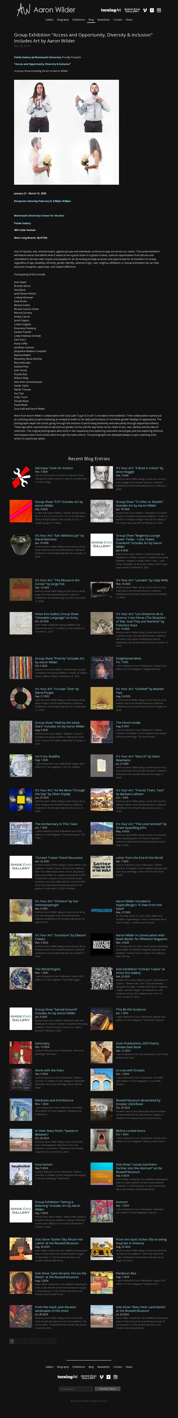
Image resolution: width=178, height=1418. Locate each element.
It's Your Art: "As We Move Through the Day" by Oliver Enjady (60, 792)
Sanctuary (42, 1043)
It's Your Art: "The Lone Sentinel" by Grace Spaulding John (141, 826)
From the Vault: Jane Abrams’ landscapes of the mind (55, 1309)
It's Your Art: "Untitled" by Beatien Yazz (140, 691)
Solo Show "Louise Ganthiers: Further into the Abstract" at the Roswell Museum (139, 1168)
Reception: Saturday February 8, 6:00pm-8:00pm (42, 201)
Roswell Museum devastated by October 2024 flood (138, 1102)
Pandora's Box (126, 1273)
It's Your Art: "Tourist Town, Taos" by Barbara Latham (140, 792)
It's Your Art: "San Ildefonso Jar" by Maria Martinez (59, 537)
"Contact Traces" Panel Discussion (59, 858)
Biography (63, 19)
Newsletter (103, 19)
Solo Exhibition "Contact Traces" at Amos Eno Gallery (140, 971)
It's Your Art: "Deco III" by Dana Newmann (137, 758)
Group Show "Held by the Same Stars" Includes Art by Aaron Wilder (60, 724)
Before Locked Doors (130, 1131)
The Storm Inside (128, 723)
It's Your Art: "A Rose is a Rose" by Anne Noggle (139, 470)
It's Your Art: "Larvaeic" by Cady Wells (142, 580)
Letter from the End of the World (139, 858)
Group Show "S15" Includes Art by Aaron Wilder (59, 503)
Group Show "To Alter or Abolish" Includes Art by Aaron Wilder (140, 503)
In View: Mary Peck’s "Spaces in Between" (56, 1132)
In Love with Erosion (130, 1070)
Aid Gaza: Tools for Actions (54, 468)
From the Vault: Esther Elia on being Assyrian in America (141, 1241)
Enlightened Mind (128, 658)
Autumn (122, 1202)
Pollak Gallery (22, 57)
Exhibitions (79, 19)
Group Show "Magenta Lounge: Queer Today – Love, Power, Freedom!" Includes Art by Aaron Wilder (139, 541)
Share (129, 19)
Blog (91, 19)
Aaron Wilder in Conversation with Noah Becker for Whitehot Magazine (141, 937)
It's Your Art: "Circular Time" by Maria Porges (57, 691)
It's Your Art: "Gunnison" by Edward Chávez (60, 937)
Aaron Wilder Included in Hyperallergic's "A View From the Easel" (139, 905)
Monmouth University (48, 57)
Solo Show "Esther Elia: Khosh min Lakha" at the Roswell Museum (59, 1241)
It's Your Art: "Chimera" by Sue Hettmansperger (56, 903)
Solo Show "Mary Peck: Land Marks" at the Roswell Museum (141, 1309)
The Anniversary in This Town (56, 824)
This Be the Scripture (131, 1009)
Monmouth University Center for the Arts (39, 215)
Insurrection (44, 1164)
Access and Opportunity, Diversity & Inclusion (42, 64)
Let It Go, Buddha (47, 756)
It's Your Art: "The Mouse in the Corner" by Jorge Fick (57, 582)
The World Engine (47, 969)
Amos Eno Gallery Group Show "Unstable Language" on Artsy (57, 616)
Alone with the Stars (49, 1070)
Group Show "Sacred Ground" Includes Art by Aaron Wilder (56, 1011)
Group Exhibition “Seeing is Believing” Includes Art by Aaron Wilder (57, 1205)
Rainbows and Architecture (54, 1100)
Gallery (49, 19)
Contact (117, 19)
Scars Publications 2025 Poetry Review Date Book (137, 1045)
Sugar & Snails (85, 415)
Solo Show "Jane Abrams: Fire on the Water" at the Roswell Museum (60, 1275)
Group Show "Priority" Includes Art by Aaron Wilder (59, 660)
